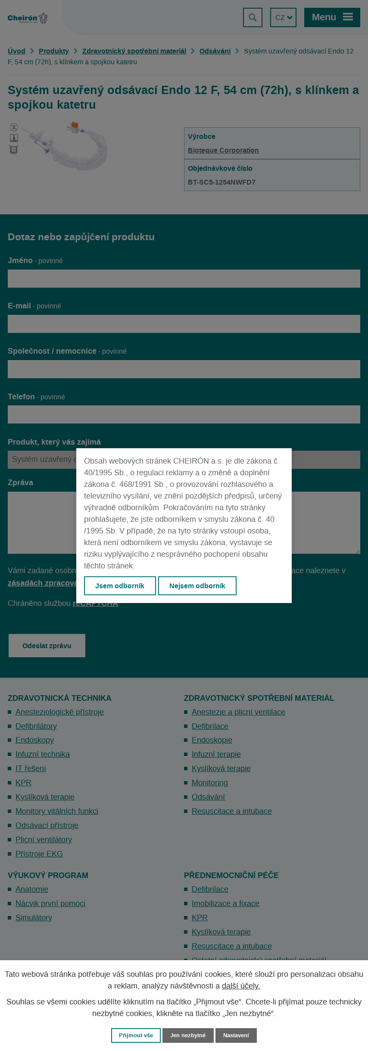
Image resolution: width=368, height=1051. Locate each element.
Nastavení (236, 1035)
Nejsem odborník (197, 585)
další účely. (241, 986)
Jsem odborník (119, 585)
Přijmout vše (136, 1035)
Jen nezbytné (188, 1035)
